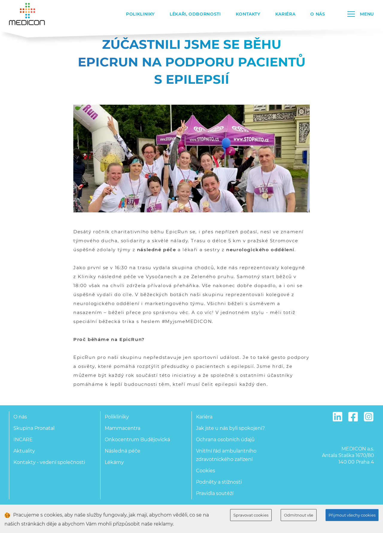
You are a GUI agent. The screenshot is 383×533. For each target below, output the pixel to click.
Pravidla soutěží (214, 493)
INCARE (23, 439)
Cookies (205, 470)
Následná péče (122, 451)
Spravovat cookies (250, 515)
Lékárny (114, 462)
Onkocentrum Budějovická (137, 439)
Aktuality (24, 451)
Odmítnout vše (298, 515)
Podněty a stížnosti (219, 482)
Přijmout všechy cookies (352, 515)
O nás (317, 14)
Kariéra (285, 14)
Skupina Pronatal (33, 428)
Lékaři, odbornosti (195, 14)
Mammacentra (122, 428)
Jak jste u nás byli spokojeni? (230, 428)
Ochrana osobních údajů (225, 439)
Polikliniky (140, 14)
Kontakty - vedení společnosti (49, 462)
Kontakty (248, 14)
